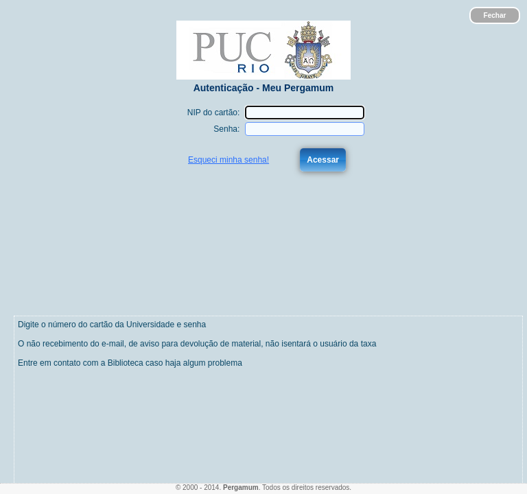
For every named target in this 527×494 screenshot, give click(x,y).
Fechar (495, 15)
